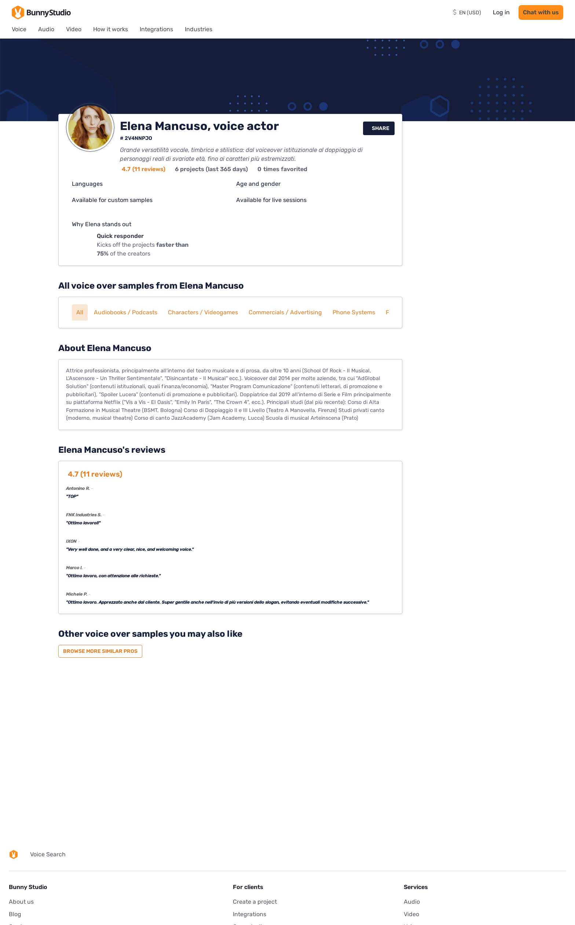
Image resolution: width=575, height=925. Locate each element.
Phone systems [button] (354, 312)
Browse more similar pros (100, 651)
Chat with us (541, 12)
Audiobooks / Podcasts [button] (125, 312)
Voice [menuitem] (19, 29)
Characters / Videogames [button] (203, 312)
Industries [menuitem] (198, 29)
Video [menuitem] (73, 29)
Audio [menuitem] (46, 29)
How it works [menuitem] (110, 29)
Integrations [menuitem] (156, 29)
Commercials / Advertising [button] (285, 312)
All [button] (79, 312)
